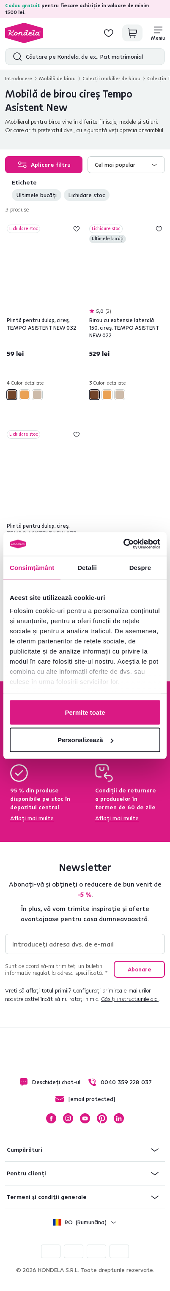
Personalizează (85, 739)
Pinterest (102, 1118)
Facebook (51, 1118)
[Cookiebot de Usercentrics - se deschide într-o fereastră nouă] (123, 544)
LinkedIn (119, 1118)
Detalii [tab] (87, 567)
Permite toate (85, 712)
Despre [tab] (140, 567)
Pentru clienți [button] (26, 1173)
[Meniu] (158, 32)
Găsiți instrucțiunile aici (130, 999)
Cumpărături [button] (24, 1149)
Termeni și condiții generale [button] (47, 1197)
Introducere (18, 78)
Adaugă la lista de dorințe (76, 229)
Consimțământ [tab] (32, 567)
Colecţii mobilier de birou (111, 78)
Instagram (68, 1118)
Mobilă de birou (57, 78)
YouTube (85, 1118)
